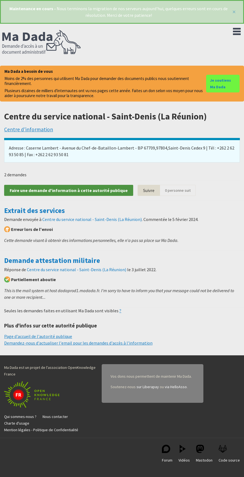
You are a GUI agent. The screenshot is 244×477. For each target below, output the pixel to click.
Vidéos (184, 454)
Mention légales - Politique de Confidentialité (41, 429)
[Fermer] (234, 11)
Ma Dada (41, 42)
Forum (167, 454)
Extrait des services (34, 210)
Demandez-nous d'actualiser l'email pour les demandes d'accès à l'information (78, 343)
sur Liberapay (148, 386)
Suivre (148, 190)
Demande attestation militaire (52, 260)
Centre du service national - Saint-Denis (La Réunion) (92, 219)
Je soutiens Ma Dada (220, 83)
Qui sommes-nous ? (20, 416)
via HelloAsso (176, 386)
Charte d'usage (16, 423)
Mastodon (204, 454)
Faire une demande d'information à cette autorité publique (69, 190)
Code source (229, 454)
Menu (237, 30)
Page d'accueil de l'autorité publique (38, 336)
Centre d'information (28, 129)
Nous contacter (55, 416)
